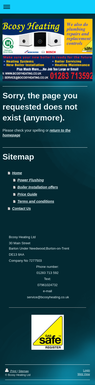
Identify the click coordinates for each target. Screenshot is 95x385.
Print (11, 371)
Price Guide (27, 194)
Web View (84, 374)
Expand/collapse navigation (47, 6)
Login (86, 370)
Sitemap (23, 371)
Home (17, 173)
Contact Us (21, 208)
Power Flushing (30, 180)
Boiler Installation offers (37, 187)
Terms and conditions (35, 201)
